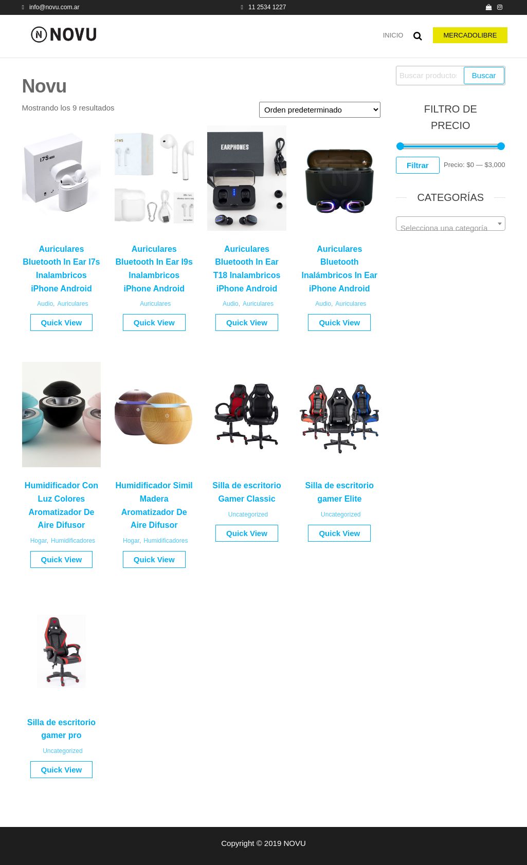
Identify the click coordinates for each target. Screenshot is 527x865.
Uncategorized (248, 514)
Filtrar (418, 165)
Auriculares (72, 303)
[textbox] (450, 228)
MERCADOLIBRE (470, 35)
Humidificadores (73, 540)
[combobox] (450, 223)
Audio (45, 303)
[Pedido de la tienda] (319, 110)
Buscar (484, 75)
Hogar (38, 540)
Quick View (61, 322)
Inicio (393, 35)
